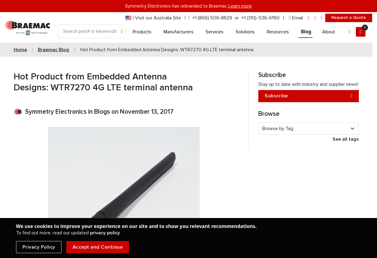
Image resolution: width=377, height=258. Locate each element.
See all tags (345, 139)
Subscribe (308, 96)
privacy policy (105, 232)
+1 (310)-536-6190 (260, 18)
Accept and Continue (98, 247)
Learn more (240, 6)
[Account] (350, 32)
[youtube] (322, 18)
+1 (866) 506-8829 (212, 18)
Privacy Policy (38, 247)
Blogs (102, 112)
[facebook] (315, 18)
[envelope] (295, 18)
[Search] (91, 31)
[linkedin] (308, 18)
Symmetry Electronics (56, 112)
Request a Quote (349, 17)
